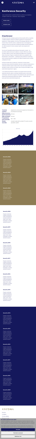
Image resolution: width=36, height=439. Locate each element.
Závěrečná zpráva (6, 167)
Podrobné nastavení (18, 432)
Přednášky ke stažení (7, 166)
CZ (34, 2)
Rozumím (18, 429)
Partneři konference (7, 163)
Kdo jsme (4, 412)
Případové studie (5, 418)
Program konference (7, 160)
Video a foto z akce (7, 164)
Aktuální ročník (6, 24)
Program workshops (7, 159)
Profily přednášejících (7, 162)
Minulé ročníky (6, 20)
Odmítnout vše (18, 436)
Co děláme (4, 414)
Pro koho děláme (5, 416)
